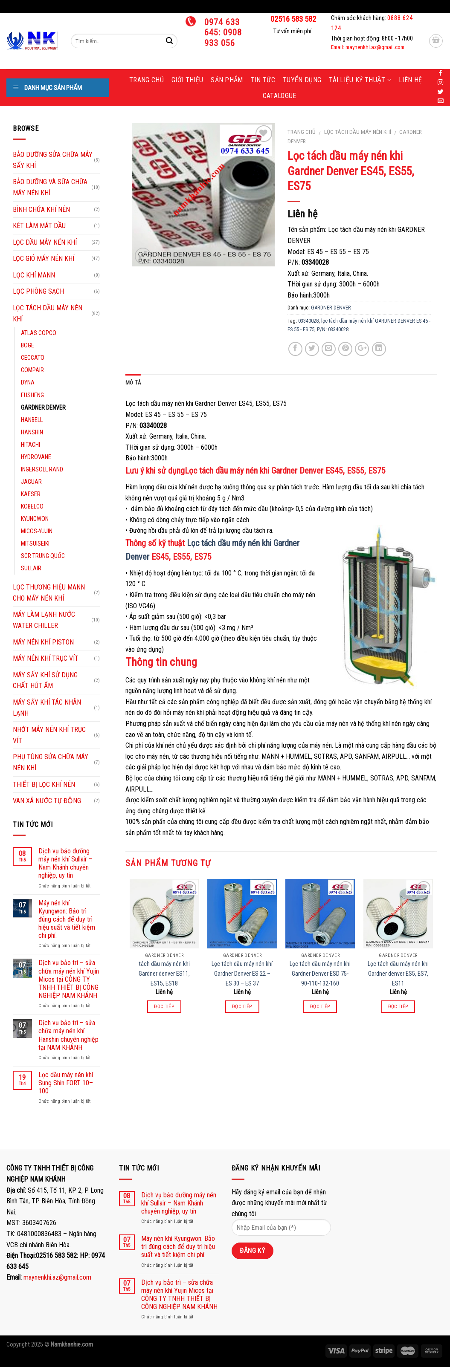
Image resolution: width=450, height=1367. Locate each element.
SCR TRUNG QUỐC (43, 556)
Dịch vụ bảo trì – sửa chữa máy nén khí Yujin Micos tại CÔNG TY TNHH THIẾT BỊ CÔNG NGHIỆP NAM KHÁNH (68, 979)
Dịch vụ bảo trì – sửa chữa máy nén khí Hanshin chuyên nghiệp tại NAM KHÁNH (68, 1035)
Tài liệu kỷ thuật (360, 80)
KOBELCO (32, 506)
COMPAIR (32, 370)
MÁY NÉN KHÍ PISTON (43, 642)
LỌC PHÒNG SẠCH (38, 291)
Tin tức (263, 80)
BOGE (27, 345)
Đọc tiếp (164, 1006)
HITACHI (30, 444)
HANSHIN (32, 432)
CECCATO (32, 357)
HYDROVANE (36, 457)
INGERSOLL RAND (42, 469)
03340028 (308, 321)
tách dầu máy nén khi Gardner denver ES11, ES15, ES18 (164, 973)
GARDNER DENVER (331, 307)
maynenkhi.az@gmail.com (57, 1277)
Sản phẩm (227, 80)
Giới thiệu (187, 80)
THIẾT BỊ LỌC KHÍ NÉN (44, 784)
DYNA (28, 382)
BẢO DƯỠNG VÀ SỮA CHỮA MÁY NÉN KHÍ (50, 187)
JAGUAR (31, 482)
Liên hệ (410, 80)
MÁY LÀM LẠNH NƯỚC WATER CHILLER (44, 620)
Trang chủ (146, 80)
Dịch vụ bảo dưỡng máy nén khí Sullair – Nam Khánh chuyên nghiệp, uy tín (65, 863)
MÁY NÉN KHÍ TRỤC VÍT (45, 658)
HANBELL (32, 420)
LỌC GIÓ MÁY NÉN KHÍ (43, 258)
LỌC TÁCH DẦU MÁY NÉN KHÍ (357, 131)
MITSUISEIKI (35, 543)
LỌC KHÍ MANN (34, 275)
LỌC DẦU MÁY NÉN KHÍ (45, 242)
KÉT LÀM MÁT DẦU (39, 226)
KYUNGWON (35, 519)
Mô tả (133, 382)
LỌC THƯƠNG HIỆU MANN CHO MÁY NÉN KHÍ (49, 592)
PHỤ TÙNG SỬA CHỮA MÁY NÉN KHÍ (50, 762)
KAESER (31, 494)
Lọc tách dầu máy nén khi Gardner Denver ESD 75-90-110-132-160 (320, 973)
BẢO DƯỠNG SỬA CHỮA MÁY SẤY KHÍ (53, 160)
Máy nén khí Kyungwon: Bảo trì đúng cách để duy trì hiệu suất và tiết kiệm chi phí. (66, 919)
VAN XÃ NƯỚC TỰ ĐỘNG (47, 801)
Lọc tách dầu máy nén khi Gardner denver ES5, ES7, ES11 (398, 973)
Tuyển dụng (302, 80)
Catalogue (279, 96)
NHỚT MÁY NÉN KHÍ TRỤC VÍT (49, 735)
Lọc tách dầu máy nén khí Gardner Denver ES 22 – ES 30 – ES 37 (242, 973)
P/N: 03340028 (332, 329)
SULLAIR (31, 568)
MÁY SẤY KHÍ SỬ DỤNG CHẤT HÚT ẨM (45, 680)
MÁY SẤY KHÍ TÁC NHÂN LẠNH (47, 707)
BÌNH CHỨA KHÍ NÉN (41, 209)
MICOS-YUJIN (36, 531)
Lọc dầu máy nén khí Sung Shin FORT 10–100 (65, 1083)
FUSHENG (32, 395)
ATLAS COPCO (38, 333)
